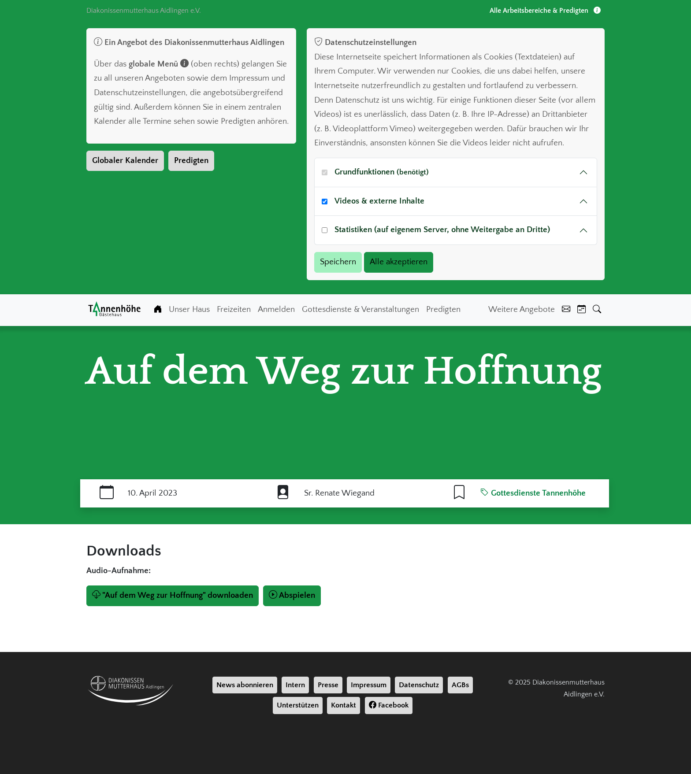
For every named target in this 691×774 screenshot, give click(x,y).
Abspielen (292, 595)
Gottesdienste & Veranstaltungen (360, 309)
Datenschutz (419, 685)
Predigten (191, 160)
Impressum (368, 685)
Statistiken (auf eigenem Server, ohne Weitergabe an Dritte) (442, 229)
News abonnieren (244, 685)
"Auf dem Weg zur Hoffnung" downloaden (172, 595)
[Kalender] (581, 310)
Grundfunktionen (381, 172)
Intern (295, 685)
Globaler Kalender (125, 160)
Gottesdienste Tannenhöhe (533, 493)
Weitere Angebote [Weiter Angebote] (521, 309)
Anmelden (276, 309)
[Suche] (597, 310)
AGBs (460, 685)
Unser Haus (189, 309)
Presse (328, 685)
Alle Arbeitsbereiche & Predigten (545, 11)
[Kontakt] (566, 310)
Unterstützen (298, 705)
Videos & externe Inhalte (379, 201)
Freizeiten (234, 309)
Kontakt (343, 705)
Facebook (389, 705)
